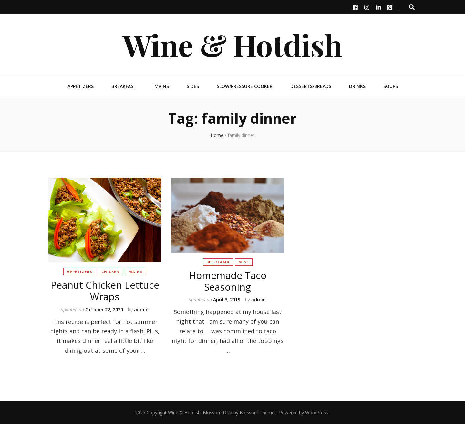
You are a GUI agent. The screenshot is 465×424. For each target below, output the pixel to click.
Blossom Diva (217, 412)
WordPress (316, 412)
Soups (390, 86)
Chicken (110, 271)
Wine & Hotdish (232, 44)
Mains (161, 86)
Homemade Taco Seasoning (227, 281)
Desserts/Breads (310, 86)
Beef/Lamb (217, 262)
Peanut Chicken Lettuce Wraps (105, 290)
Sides (193, 86)
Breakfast (124, 86)
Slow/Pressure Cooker (245, 86)
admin (141, 309)
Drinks (357, 86)
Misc (243, 262)
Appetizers (80, 86)
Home (217, 135)
